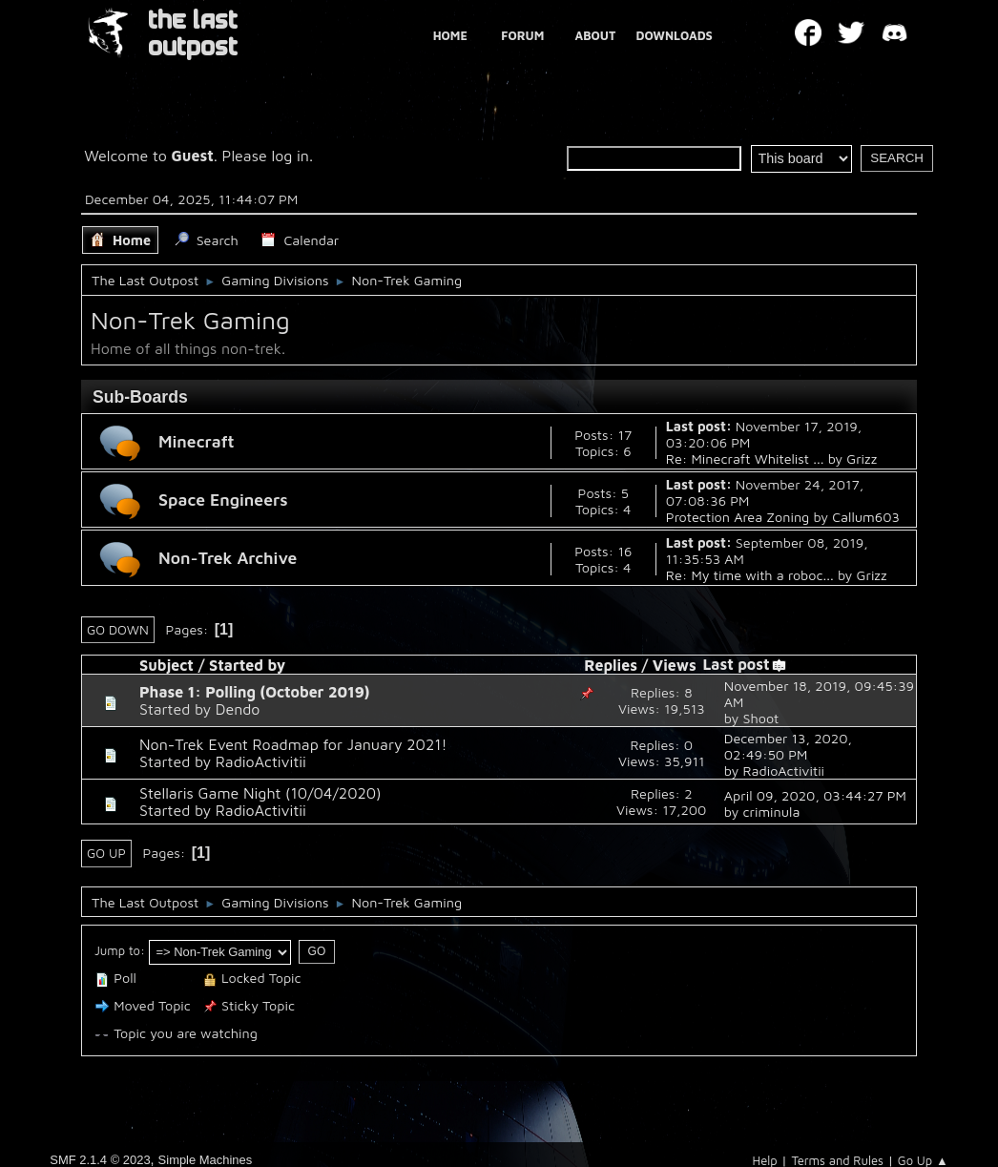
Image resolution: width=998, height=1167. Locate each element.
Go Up (106, 853)
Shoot (760, 718)
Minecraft (196, 441)
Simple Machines (205, 1160)
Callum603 (866, 517)
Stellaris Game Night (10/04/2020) (260, 793)
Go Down (118, 629)
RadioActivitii (261, 761)
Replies (610, 665)
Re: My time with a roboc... (750, 575)
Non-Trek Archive (227, 558)
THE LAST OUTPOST (193, 34)
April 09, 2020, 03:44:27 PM (815, 795)
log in (290, 155)
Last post (744, 664)
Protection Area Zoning (738, 517)
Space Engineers (223, 500)
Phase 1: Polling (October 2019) (254, 691)
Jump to (117, 950)
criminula (771, 811)
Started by (247, 665)
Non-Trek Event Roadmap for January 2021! (293, 744)
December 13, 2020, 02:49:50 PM (788, 746)
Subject (166, 665)
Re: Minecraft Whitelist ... (745, 458)
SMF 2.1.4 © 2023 (100, 1160)
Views (675, 665)
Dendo (238, 709)
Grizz (861, 458)
